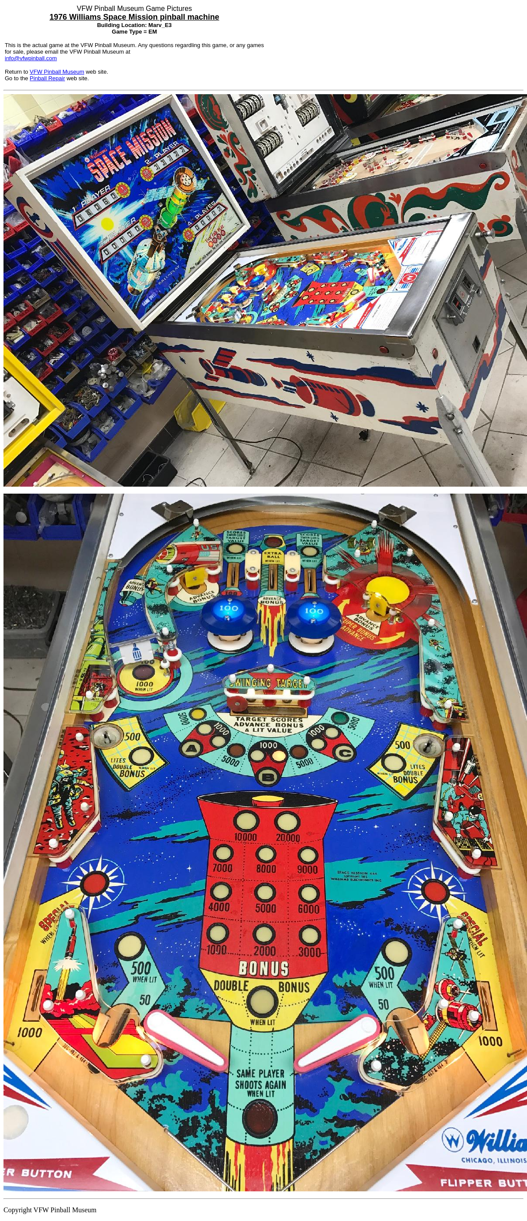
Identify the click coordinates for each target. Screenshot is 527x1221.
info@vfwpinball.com (31, 58)
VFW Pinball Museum (57, 71)
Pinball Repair (47, 78)
